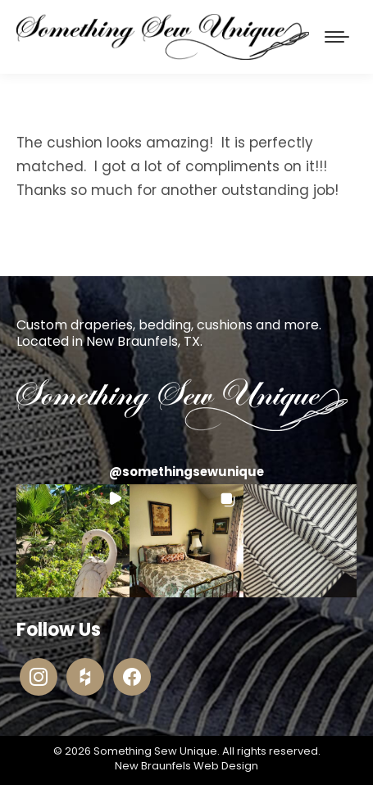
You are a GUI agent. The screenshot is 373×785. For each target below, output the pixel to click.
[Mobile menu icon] (337, 36)
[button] (73, 540)
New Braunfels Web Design (186, 766)
